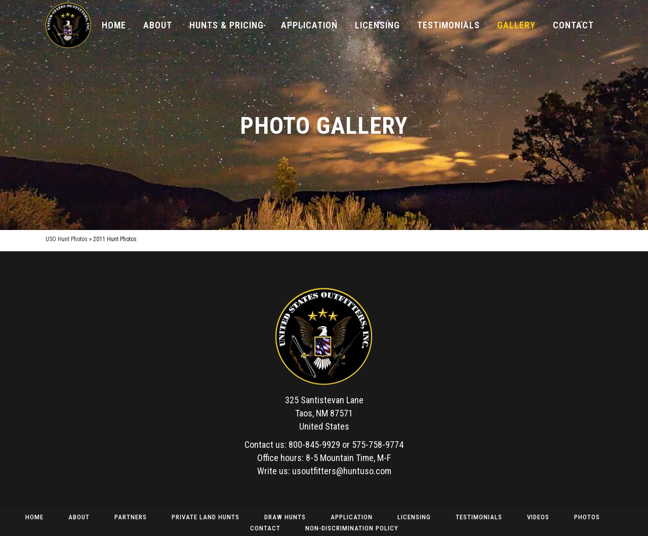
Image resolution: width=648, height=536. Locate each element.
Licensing (414, 517)
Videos (538, 517)
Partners (130, 517)
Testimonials (479, 517)
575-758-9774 (377, 444)
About (79, 517)
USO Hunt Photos (67, 239)
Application (352, 517)
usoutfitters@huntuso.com (341, 471)
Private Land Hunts (205, 517)
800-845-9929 (314, 444)
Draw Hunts (285, 517)
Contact (265, 528)
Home (34, 517)
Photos (587, 517)
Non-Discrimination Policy (351, 528)
